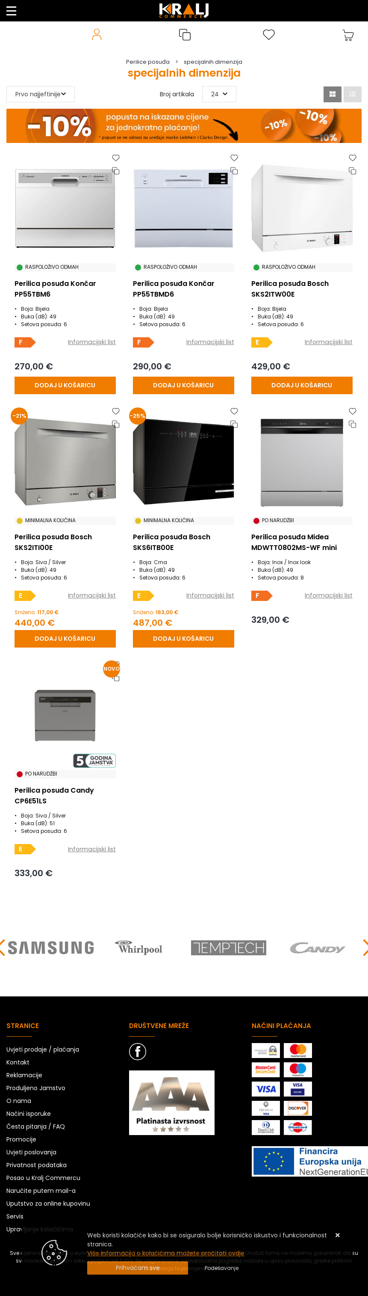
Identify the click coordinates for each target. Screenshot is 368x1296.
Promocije (21, 1139)
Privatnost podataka (36, 1165)
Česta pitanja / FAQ (35, 1126)
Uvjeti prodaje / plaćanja (42, 1049)
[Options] (221, 1268)
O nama (18, 1101)
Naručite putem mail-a (41, 1190)
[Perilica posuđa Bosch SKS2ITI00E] (65, 639)
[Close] (137, 1268)
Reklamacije (24, 1075)
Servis (15, 1216)
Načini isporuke (28, 1113)
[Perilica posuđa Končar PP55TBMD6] (183, 385)
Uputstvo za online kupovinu (48, 1203)
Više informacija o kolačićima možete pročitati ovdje (165, 1253)
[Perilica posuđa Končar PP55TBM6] (65, 385)
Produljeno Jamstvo (35, 1088)
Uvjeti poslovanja (31, 1152)
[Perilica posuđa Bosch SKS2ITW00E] (301, 385)
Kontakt (17, 1062)
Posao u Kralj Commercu (43, 1178)
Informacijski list (92, 342)
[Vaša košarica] (348, 35)
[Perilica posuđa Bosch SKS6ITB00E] (183, 639)
